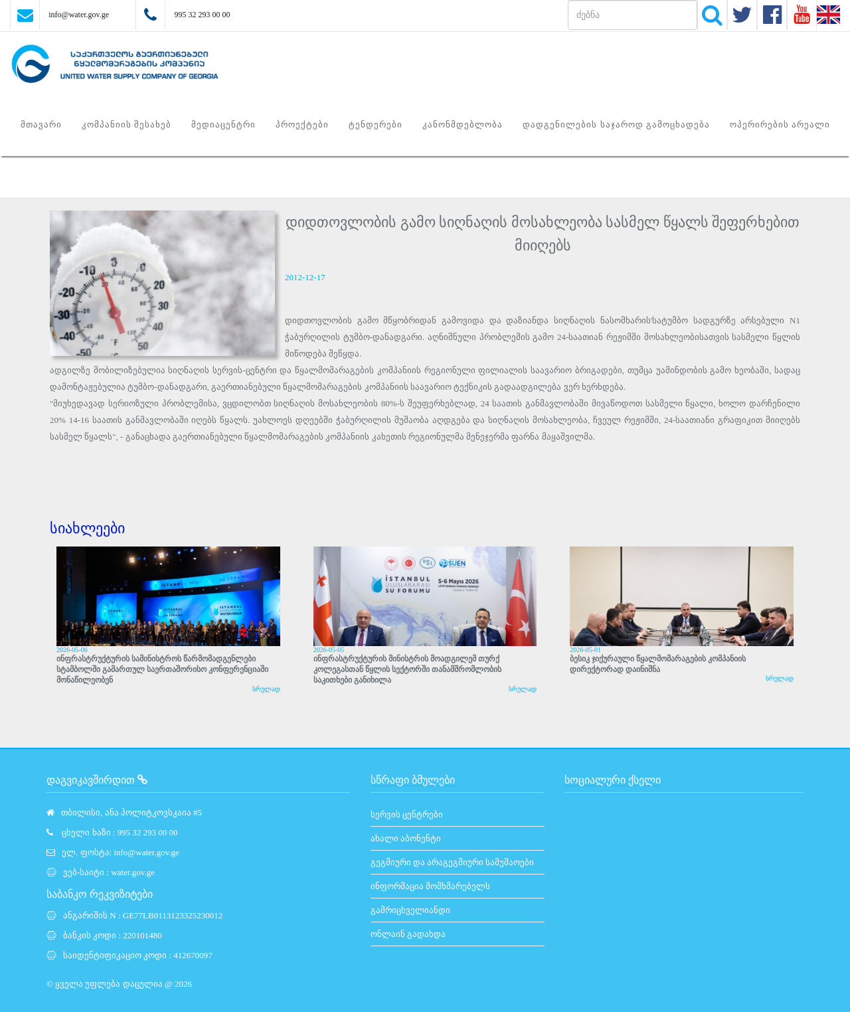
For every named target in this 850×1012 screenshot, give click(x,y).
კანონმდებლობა (462, 124)
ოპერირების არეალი (780, 124)
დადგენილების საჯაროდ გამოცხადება (616, 124)
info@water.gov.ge (78, 14)
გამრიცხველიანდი (410, 910)
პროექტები (302, 124)
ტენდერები (375, 124)
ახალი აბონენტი (406, 838)
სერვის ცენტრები (407, 814)
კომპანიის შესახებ (126, 124)
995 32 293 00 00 (202, 14)
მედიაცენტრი (223, 124)
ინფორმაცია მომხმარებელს (430, 886)
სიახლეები (87, 528)
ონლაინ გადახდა (408, 934)
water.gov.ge (133, 872)
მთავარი (41, 124)
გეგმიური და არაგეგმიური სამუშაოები (453, 862)
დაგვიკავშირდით (96, 780)
